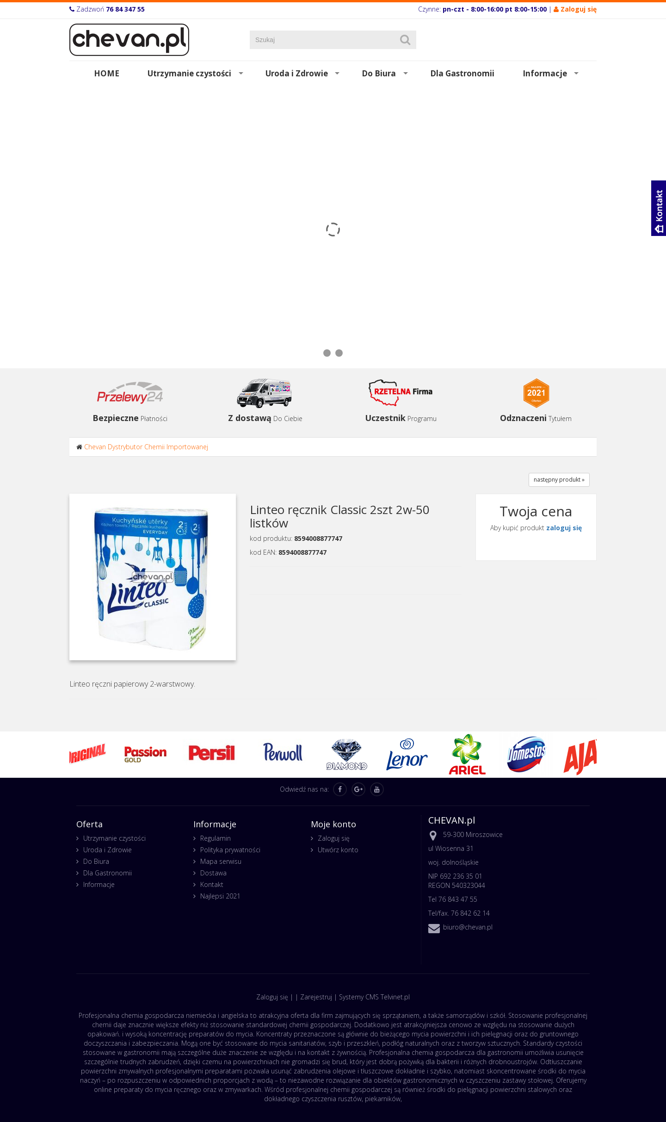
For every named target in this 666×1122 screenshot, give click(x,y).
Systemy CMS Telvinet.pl (374, 996)
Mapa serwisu (220, 861)
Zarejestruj (316, 996)
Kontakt (211, 884)
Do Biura (379, 73)
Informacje (545, 73)
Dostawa (213, 872)
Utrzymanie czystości (189, 73)
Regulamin (215, 838)
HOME (106, 73)
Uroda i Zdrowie (296, 73)
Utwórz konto (338, 849)
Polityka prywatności (230, 849)
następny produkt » (559, 480)
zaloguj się (564, 527)
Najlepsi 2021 (220, 896)
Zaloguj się (334, 838)
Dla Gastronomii (462, 73)
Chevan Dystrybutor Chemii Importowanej (146, 446)
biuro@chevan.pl (468, 927)
